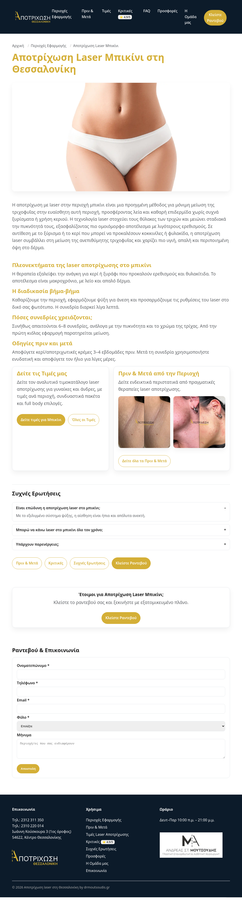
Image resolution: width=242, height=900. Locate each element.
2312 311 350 (32, 822)
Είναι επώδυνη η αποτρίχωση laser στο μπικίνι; (58, 507)
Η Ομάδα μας (190, 16)
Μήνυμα (24, 734)
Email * (23, 700)
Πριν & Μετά (87, 13)
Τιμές (106, 10)
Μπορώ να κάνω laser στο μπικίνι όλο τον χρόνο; (59, 529)
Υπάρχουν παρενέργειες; (37, 544)
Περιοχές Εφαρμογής (62, 13)
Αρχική (18, 45)
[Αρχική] (32, 17)
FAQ (146, 10)
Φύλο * (23, 717)
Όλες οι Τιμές (83, 419)
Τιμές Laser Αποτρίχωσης (107, 837)
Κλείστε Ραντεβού (215, 17)
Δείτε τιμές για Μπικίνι (41, 419)
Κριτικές (125, 13)
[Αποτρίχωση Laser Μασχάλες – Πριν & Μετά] (144, 422)
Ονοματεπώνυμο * (33, 665)
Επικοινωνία (96, 873)
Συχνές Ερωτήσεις (89, 563)
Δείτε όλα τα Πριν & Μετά (144, 460)
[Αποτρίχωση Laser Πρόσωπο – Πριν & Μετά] (199, 422)
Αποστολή (28, 771)
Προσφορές (167, 10)
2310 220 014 (32, 828)
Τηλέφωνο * (27, 682)
